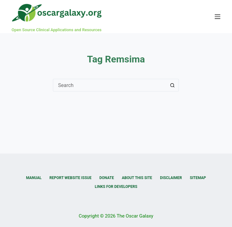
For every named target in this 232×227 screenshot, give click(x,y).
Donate (106, 178)
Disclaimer (171, 178)
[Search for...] (109, 85)
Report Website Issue (70, 178)
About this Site (137, 178)
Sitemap (198, 178)
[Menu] (217, 17)
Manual (34, 178)
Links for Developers (116, 186)
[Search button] (172, 85)
